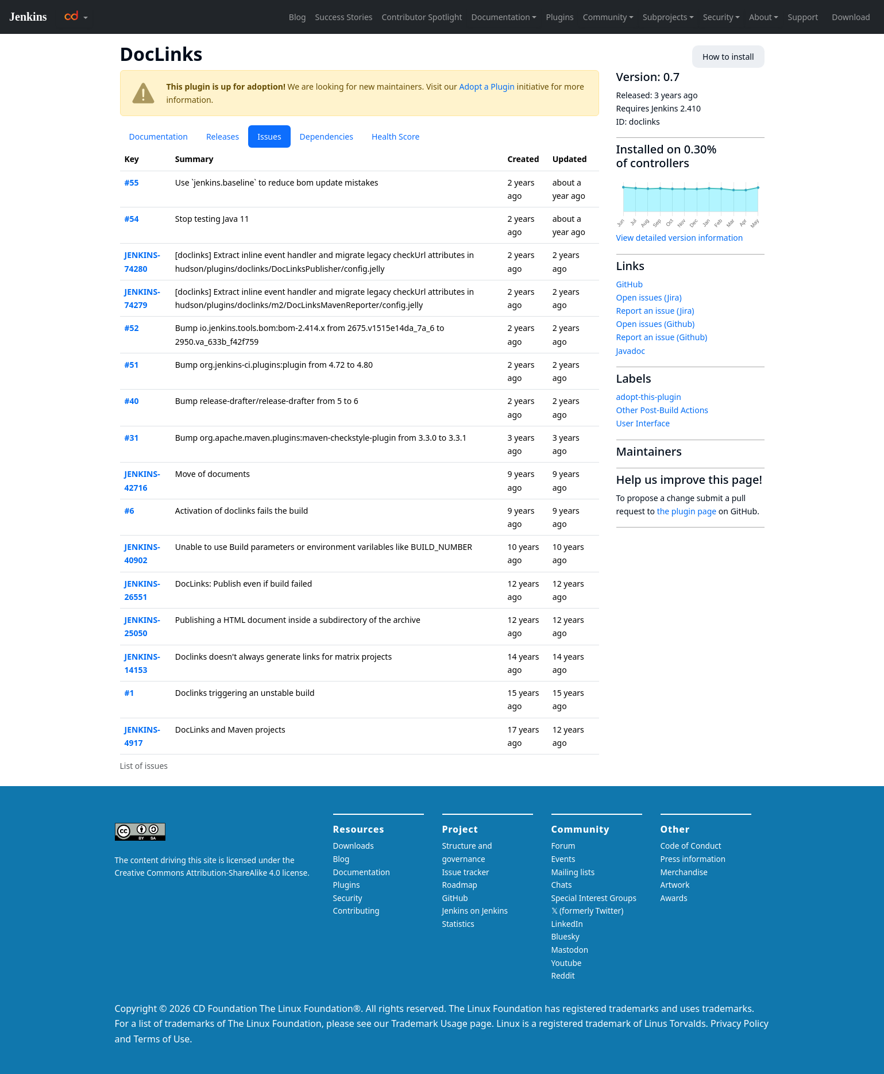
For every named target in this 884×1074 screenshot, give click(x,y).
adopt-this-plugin (648, 396)
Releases (222, 136)
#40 (132, 400)
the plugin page (687, 511)
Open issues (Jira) (649, 297)
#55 (132, 182)
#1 (129, 692)
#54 (132, 218)
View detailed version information (679, 237)
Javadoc (630, 350)
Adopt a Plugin (487, 86)
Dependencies (326, 136)
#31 (132, 437)
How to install (728, 56)
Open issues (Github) (655, 323)
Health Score (395, 136)
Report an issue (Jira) (655, 310)
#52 (132, 327)
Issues (269, 136)
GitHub (629, 284)
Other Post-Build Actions (662, 410)
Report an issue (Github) (662, 337)
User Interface (643, 423)
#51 (132, 364)
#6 (129, 510)
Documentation (158, 136)
